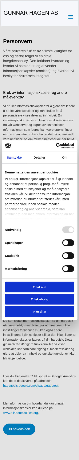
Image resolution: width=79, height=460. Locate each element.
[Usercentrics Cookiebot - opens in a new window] (56, 146)
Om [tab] (64, 157)
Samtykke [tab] (14, 157)
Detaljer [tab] (40, 157)
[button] (68, 17)
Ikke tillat (39, 311)
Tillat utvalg (39, 299)
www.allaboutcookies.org (20, 413)
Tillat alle (39, 287)
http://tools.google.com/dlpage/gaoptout (31, 385)
